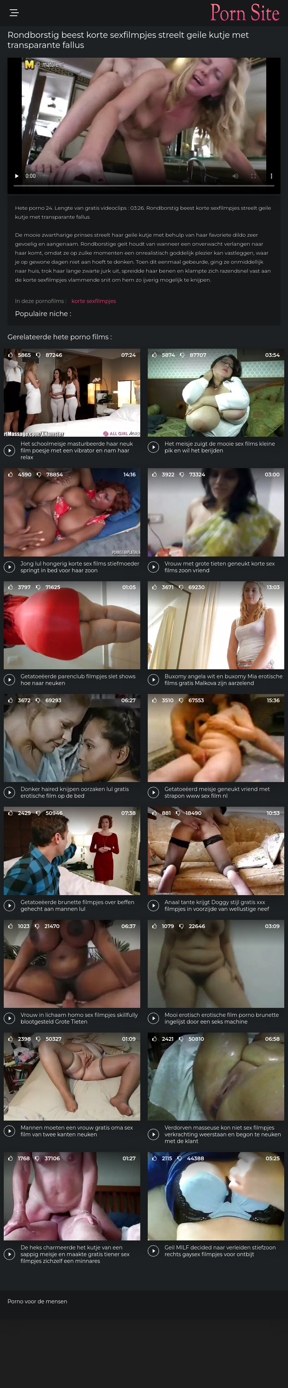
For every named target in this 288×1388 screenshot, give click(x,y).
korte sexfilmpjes (94, 301)
